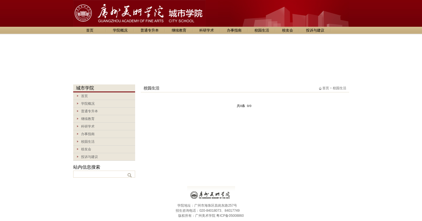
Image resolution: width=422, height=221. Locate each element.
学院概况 (120, 30)
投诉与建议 (315, 30)
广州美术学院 (205, 216)
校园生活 (261, 30)
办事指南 (234, 30)
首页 (89, 30)
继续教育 (179, 30)
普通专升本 (149, 30)
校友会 (287, 30)
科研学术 (206, 30)
